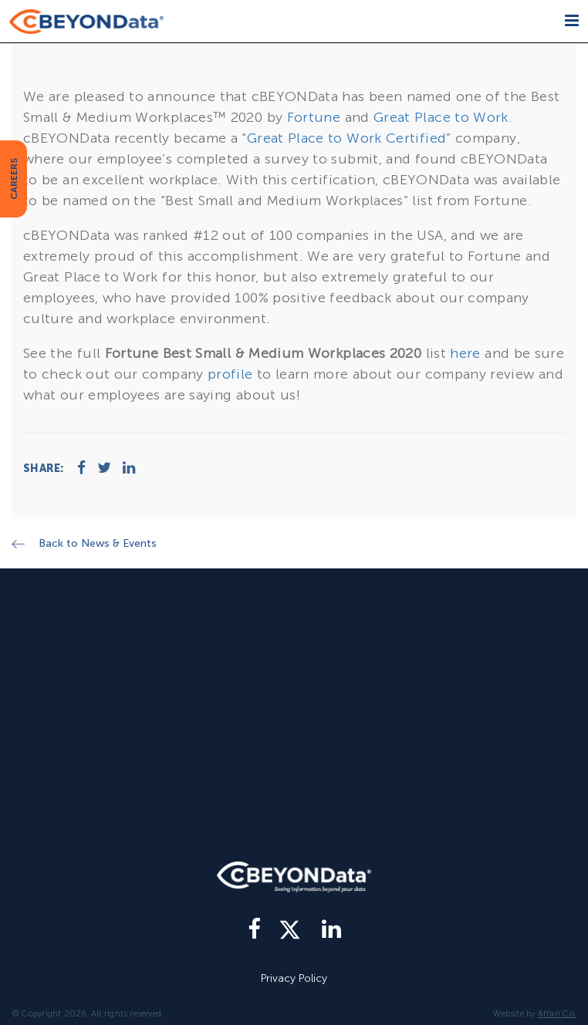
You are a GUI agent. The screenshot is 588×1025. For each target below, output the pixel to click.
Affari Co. (557, 1014)
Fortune (314, 117)
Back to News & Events (98, 543)
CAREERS (13, 179)
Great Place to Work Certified (346, 138)
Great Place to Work (441, 117)
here (465, 353)
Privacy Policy (294, 978)
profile (230, 374)
